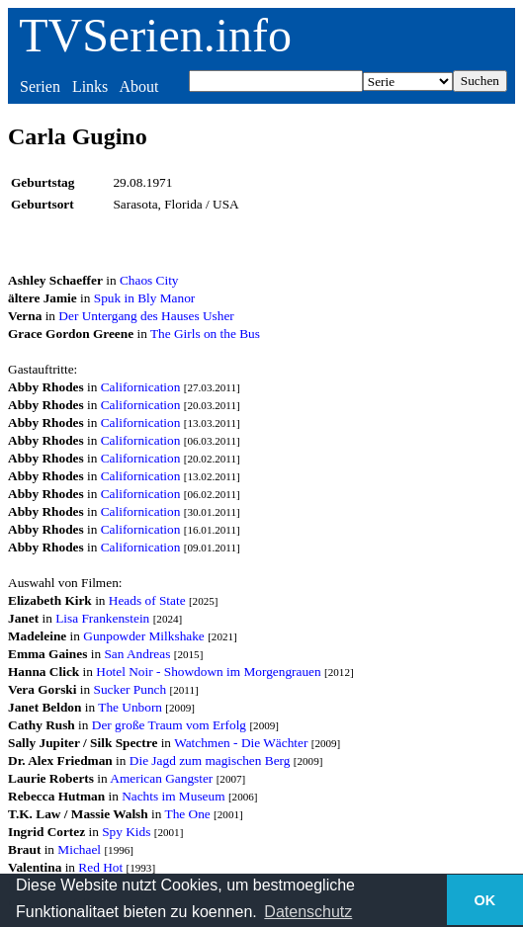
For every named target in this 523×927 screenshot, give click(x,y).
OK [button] (485, 900)
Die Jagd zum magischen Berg (210, 760)
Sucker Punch (130, 689)
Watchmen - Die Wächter (240, 742)
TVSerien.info (155, 35)
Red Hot (100, 867)
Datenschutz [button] (308, 911)
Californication (141, 386)
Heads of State (147, 600)
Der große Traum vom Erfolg (169, 724)
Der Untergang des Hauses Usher (145, 315)
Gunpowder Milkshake (144, 636)
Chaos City (149, 280)
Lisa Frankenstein (102, 618)
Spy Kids (126, 831)
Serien (40, 86)
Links (90, 86)
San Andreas (137, 653)
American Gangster (161, 778)
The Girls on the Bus (205, 333)
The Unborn (130, 707)
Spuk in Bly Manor (145, 298)
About (138, 86)
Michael (79, 849)
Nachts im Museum (173, 796)
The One (188, 813)
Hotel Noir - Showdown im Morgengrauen (208, 671)
